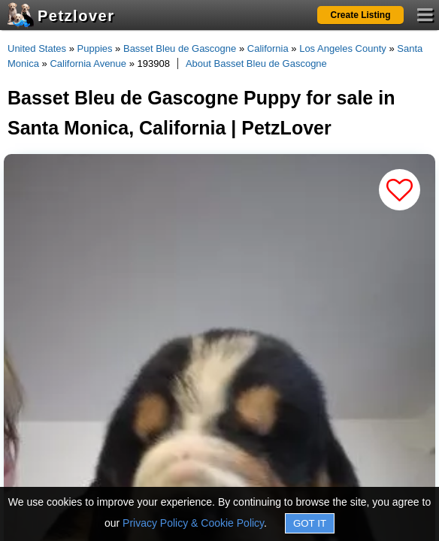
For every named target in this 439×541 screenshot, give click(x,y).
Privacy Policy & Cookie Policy (193, 523)
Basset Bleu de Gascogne (179, 48)
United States (37, 48)
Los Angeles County (342, 48)
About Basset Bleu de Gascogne (256, 63)
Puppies (95, 48)
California (268, 48)
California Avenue (88, 63)
